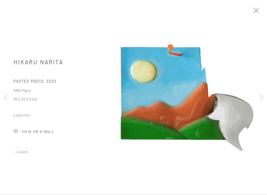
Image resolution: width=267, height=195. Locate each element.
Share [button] (23, 153)
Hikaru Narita (38, 63)
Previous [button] (5, 97)
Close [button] (255, 12)
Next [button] (261, 97)
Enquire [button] (22, 116)
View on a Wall (34, 132)
